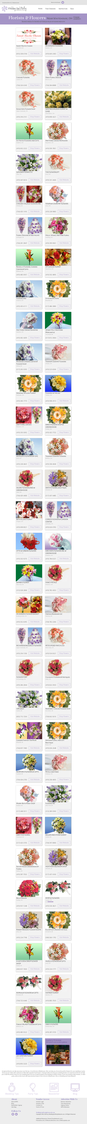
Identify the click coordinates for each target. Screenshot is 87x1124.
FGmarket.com (40, 1120)
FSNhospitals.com (65, 1120)
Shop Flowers (64, 54)
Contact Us (39, 1105)
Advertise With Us (6, 2)
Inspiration (63, 9)
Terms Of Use (40, 1107)
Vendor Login (15, 2)
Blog (72, 9)
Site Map (13, 1107)
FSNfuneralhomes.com (52, 1120)
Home (40, 9)
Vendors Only (40, 1103)
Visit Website (35, 54)
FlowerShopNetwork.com (55, 1118)
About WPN (14, 1101)
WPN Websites (65, 1107)
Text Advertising (65, 1103)
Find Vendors (50, 9)
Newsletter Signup (55, 2)
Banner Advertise (66, 1101)
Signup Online (65, 1105)
